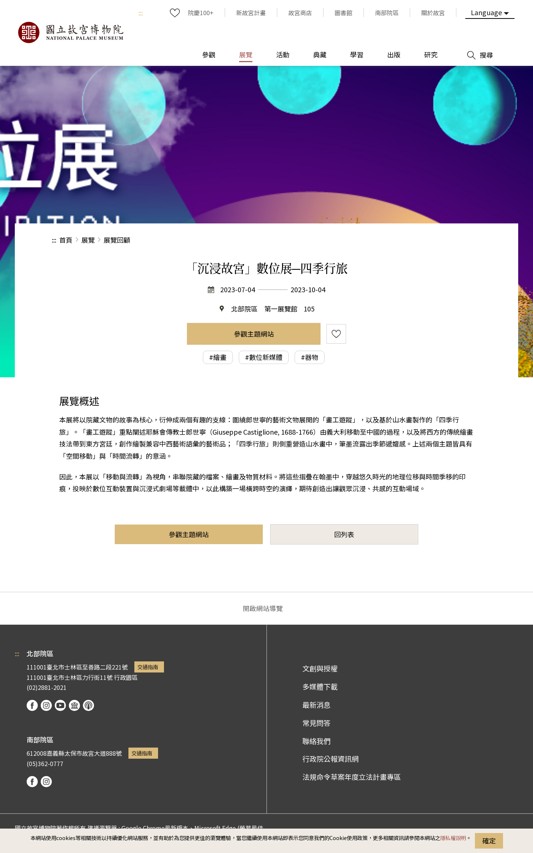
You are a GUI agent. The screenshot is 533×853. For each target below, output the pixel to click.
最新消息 (316, 704)
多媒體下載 (320, 686)
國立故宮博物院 (70, 32)
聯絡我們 (316, 741)
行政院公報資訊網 (330, 758)
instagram (46, 705)
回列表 (344, 534)
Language (486, 12)
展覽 (88, 240)
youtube (60, 705)
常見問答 (316, 723)
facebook (32, 705)
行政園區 (126, 677)
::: (140, 12)
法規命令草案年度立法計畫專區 (351, 777)
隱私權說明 (453, 838)
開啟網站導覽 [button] (263, 608)
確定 (489, 840)
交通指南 (147, 667)
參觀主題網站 (254, 333)
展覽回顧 (117, 240)
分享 (400, 239)
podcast (88, 705)
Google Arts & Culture (74, 705)
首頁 (66, 240)
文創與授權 (320, 668)
